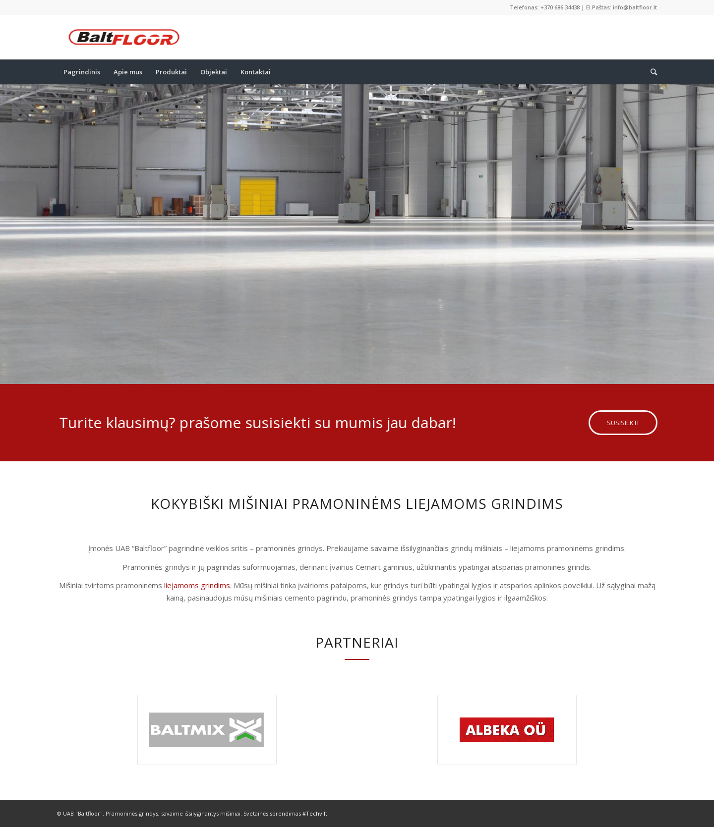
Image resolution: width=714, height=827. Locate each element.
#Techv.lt (314, 813)
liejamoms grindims (197, 585)
